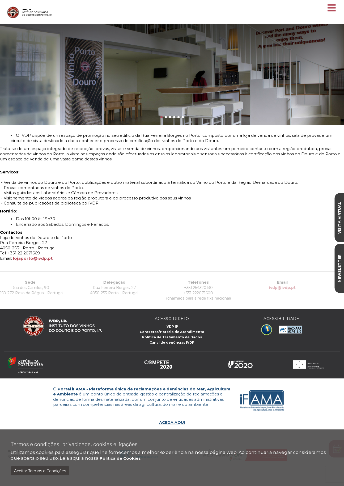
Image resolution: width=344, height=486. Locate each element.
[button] (161, 117)
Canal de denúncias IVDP (172, 342)
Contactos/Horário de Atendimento (172, 332)
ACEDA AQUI (172, 422)
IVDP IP (171, 327)
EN (326, 3)
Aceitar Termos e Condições (40, 470)
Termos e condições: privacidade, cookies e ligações (74, 444)
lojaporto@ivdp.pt (33, 258)
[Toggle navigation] (331, 8)
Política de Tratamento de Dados (172, 337)
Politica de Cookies (120, 458)
